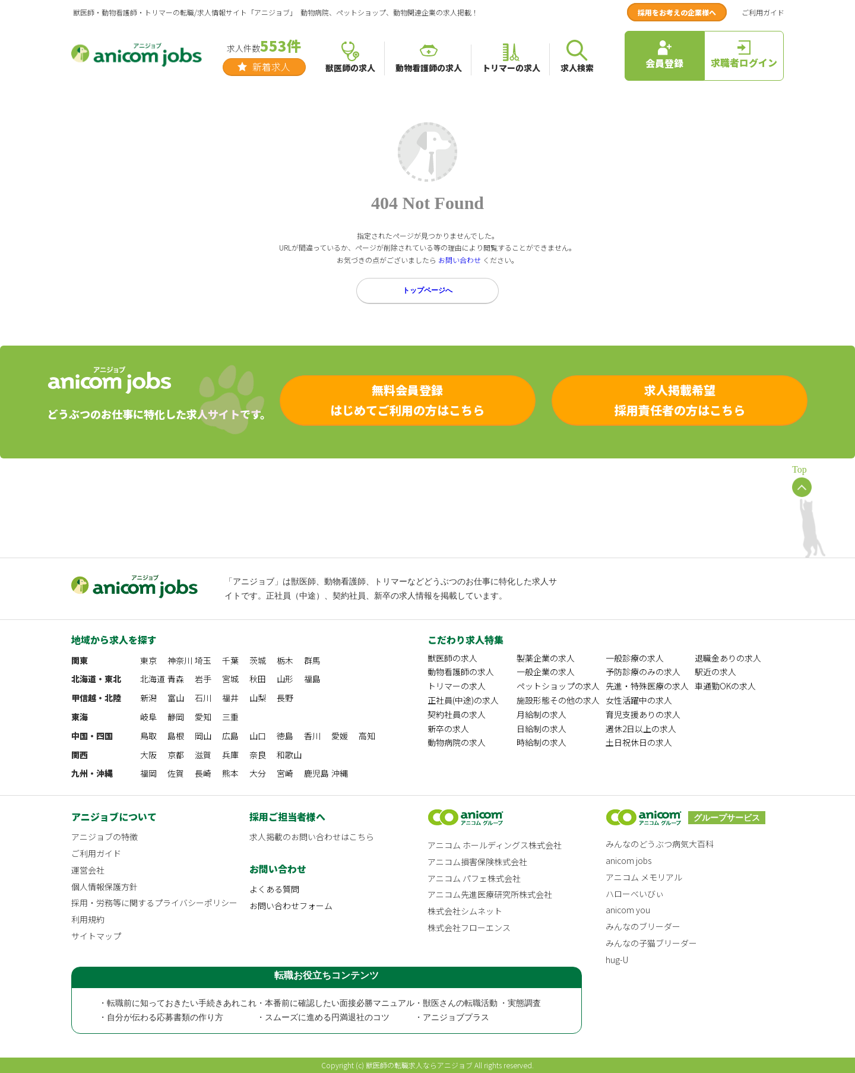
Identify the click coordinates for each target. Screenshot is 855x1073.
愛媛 (339, 736)
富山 (175, 698)
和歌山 (289, 755)
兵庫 (230, 755)
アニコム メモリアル (644, 877)
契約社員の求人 (457, 714)
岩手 (203, 679)
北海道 (152, 679)
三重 (230, 717)
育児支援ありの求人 (643, 714)
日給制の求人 (541, 729)
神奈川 (179, 660)
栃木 (285, 660)
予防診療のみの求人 (643, 672)
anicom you (628, 910)
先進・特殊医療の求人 (647, 686)
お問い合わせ (459, 260)
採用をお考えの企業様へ (677, 12)
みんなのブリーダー (643, 926)
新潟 (148, 698)
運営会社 (87, 870)
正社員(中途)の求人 (463, 700)
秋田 (257, 679)
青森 (175, 679)
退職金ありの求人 (728, 658)
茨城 (257, 660)
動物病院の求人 (457, 742)
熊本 (230, 773)
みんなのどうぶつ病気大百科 (660, 844)
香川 (312, 736)
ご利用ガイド (763, 12)
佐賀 (175, 773)
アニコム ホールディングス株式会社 (495, 845)
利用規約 (87, 919)
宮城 (230, 679)
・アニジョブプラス (451, 1017)
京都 (175, 755)
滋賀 (203, 755)
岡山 (203, 736)
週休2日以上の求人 (641, 729)
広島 (230, 736)
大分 (257, 773)
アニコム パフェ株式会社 (474, 878)
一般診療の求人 (635, 658)
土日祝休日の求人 (639, 742)
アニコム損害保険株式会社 (477, 862)
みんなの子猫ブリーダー (651, 943)
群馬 (312, 660)
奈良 (257, 755)
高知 (367, 736)
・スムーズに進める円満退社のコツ (323, 1017)
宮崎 (285, 773)
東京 (148, 660)
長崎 (203, 773)
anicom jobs (628, 860)
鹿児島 (316, 773)
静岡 (175, 717)
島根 (175, 736)
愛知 (203, 717)
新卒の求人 (448, 729)
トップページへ (427, 290)
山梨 (257, 698)
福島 (312, 679)
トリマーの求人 (457, 686)
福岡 (148, 773)
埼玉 (203, 660)
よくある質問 (274, 889)
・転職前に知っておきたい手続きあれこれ (177, 1003)
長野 (285, 698)
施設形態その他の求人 (558, 700)
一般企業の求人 (546, 672)
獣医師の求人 (452, 658)
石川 (203, 698)
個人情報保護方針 (104, 886)
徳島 (285, 736)
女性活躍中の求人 (639, 700)
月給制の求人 (541, 714)
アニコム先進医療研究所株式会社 (490, 894)
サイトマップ (96, 936)
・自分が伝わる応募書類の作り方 (161, 1017)
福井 (230, 698)
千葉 (230, 660)
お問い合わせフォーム (290, 905)
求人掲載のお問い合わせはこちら (311, 837)
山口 (257, 736)
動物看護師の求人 (461, 672)
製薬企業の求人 (546, 658)
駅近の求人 (715, 672)
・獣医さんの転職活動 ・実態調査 (478, 1003)
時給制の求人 (541, 742)
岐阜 (148, 717)
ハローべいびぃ (635, 894)
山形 (285, 679)
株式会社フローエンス (469, 927)
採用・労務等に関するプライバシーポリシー (154, 903)
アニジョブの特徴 (104, 837)
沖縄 (339, 773)
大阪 (148, 755)
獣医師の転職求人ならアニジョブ (419, 1065)
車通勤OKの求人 (725, 686)
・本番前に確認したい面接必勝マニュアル (335, 1003)
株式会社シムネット (465, 911)
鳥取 (148, 736)
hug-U (617, 960)
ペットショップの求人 (558, 686)
